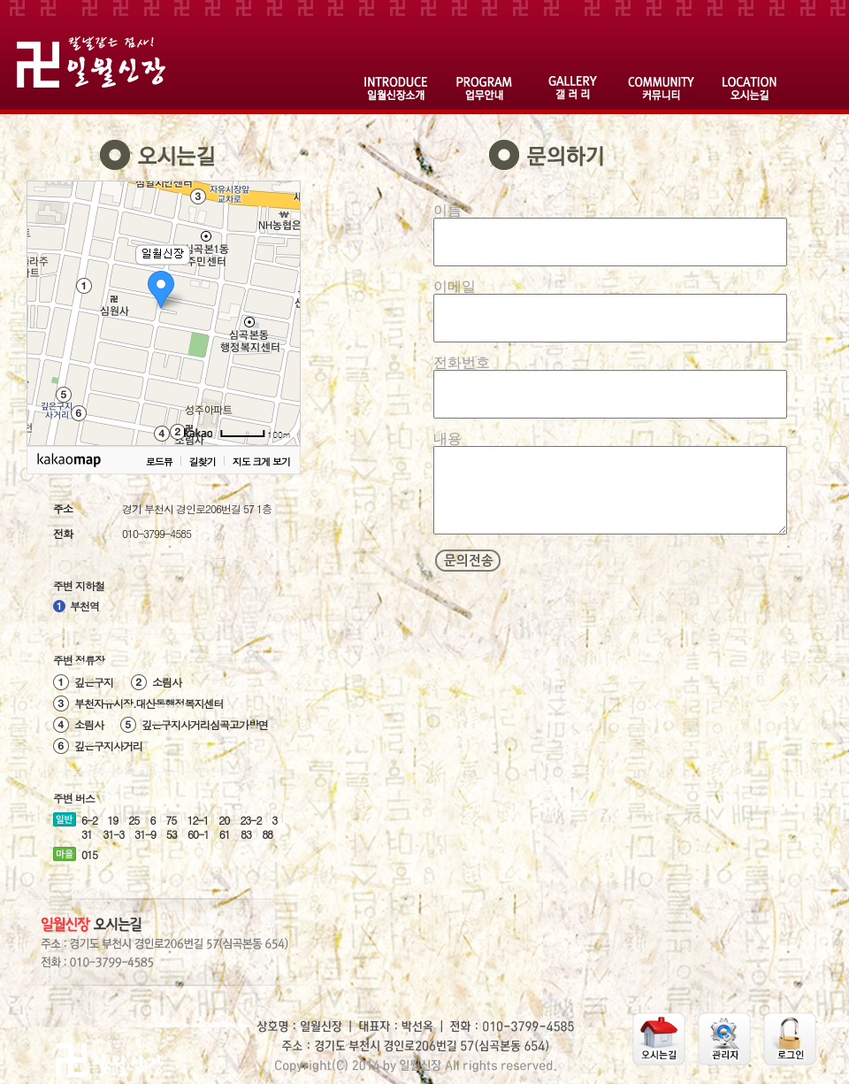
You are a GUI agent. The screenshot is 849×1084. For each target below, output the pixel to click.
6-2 (89, 819)
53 (171, 834)
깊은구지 (93, 681)
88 (267, 834)
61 (224, 834)
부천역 (84, 605)
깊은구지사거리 (108, 745)
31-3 (113, 834)
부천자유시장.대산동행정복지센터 (149, 703)
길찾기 (202, 461)
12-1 (197, 819)
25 (133, 819)
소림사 (166, 681)
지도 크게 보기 (261, 461)
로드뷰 (159, 461)
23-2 (250, 819)
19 (112, 819)
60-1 (198, 834)
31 (86, 834)
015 (89, 854)
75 (170, 819)
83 (246, 834)
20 (223, 819)
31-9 (145, 834)
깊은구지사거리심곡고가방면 (205, 724)
